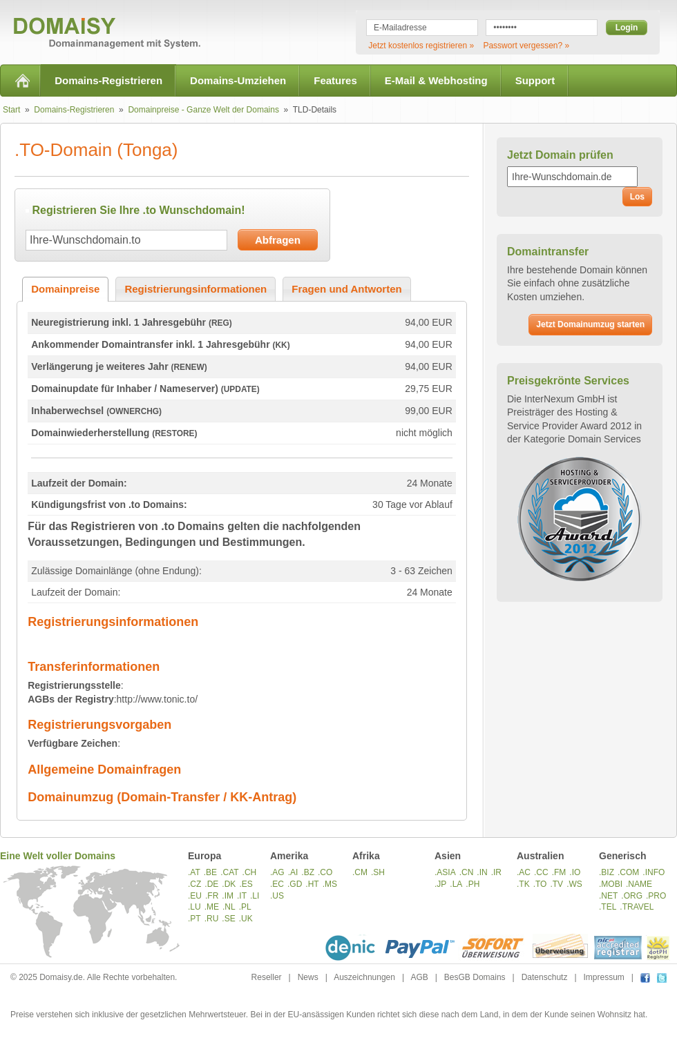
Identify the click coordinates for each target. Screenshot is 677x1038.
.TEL (607, 907)
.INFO (653, 872)
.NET (608, 896)
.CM (360, 872)
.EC (277, 884)
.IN (482, 872)
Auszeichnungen (364, 977)
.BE (210, 872)
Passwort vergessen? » (526, 45)
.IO (574, 872)
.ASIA (445, 872)
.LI (254, 896)
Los (637, 197)
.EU (195, 896)
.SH (378, 872)
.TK (523, 884)
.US (277, 896)
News (308, 977)
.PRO (656, 896)
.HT (311, 884)
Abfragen (278, 240)
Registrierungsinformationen (195, 289)
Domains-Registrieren (108, 80)
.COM (628, 872)
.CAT (229, 872)
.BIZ (606, 872)
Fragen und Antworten (346, 289)
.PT (194, 918)
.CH (249, 872)
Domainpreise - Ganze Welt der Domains (203, 110)
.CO (325, 872)
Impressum (604, 977)
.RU (211, 918)
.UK (246, 918)
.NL (229, 907)
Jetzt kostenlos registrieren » (421, 45)
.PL (245, 907)
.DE (211, 884)
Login (627, 27)
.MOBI (610, 884)
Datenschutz (545, 977)
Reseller (266, 977)
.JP (440, 884)
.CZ (194, 884)
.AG (277, 872)
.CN (466, 872)
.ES (245, 884)
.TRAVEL (637, 907)
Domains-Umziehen (238, 80)
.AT (194, 872)
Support (535, 80)
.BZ (307, 872)
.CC (541, 872)
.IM (227, 896)
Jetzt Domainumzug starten (590, 324)
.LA (456, 884)
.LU (194, 907)
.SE (228, 918)
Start (11, 110)
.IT (242, 896)
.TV (556, 884)
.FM (559, 872)
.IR (496, 872)
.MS (330, 884)
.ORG (631, 896)
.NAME (639, 884)
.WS (574, 884)
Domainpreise (65, 289)
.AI (293, 872)
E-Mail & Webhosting (436, 80)
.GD (294, 884)
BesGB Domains (475, 977)
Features (335, 80)
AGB (419, 977)
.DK (229, 884)
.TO (540, 884)
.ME (211, 907)
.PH (472, 884)
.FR (211, 896)
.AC (524, 872)
